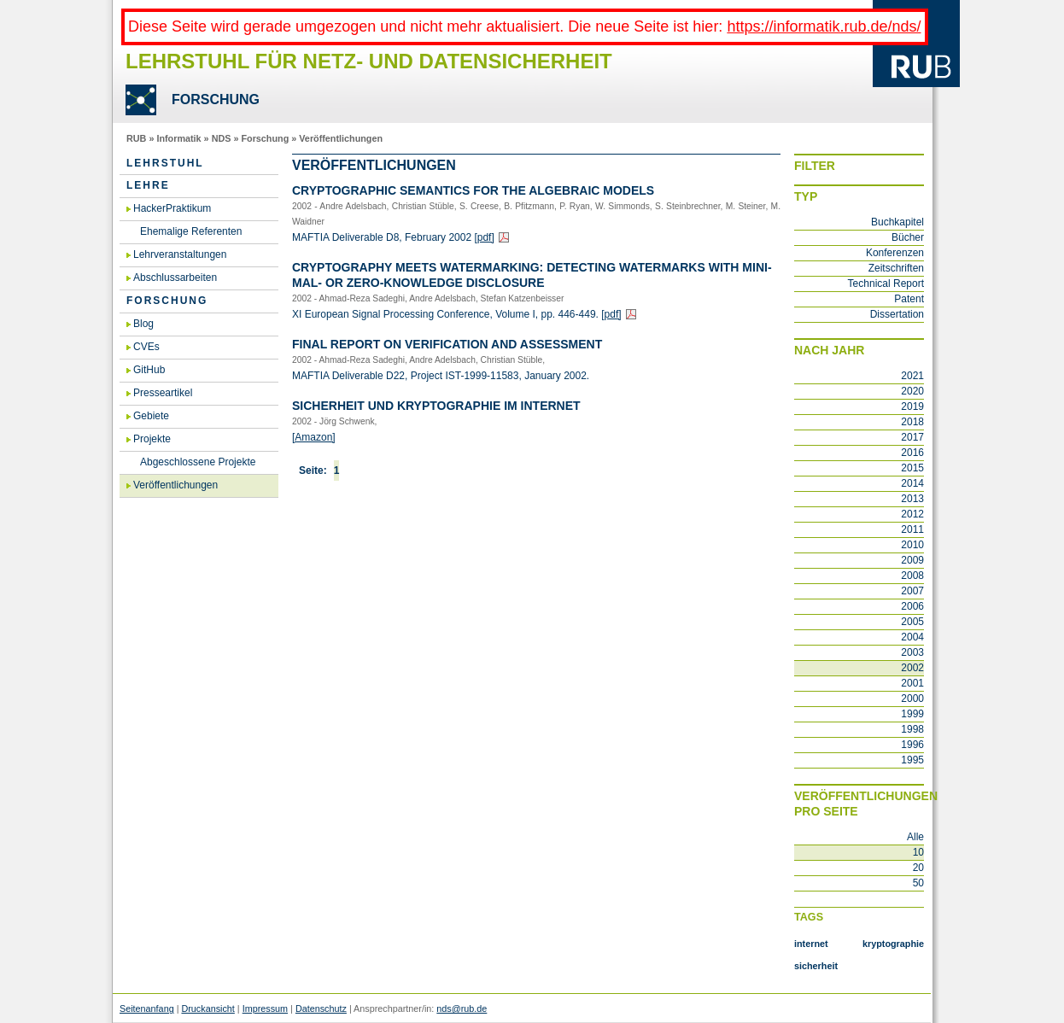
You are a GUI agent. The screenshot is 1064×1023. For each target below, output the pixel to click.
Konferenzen (895, 253)
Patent (909, 299)
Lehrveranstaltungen (179, 254)
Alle (915, 837)
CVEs (146, 347)
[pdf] (484, 237)
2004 (912, 637)
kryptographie (893, 943)
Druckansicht (207, 1008)
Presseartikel (162, 393)
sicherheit (816, 966)
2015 (912, 468)
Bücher (908, 237)
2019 (912, 406)
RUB (136, 138)
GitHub (149, 370)
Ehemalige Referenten (191, 231)
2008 (912, 576)
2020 (912, 391)
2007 (912, 591)
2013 (912, 499)
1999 (912, 714)
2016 (912, 453)
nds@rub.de (461, 1008)
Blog (143, 324)
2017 (912, 437)
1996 (912, 745)
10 (918, 852)
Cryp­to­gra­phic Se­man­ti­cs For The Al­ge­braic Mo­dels (473, 190)
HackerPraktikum (172, 208)
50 (918, 883)
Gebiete (151, 416)
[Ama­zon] (314, 437)
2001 (912, 683)
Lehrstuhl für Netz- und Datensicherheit (369, 61)
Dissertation (897, 314)
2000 (912, 698)
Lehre (148, 185)
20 (918, 868)
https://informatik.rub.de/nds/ (824, 26)
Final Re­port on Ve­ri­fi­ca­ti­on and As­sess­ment (447, 344)
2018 (912, 422)
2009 (912, 560)
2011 (912, 529)
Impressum (265, 1008)
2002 (912, 668)
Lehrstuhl (165, 163)
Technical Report (886, 283)
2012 (912, 514)
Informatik (178, 138)
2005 (912, 622)
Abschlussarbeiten (175, 278)
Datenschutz (321, 1008)
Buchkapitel (897, 222)
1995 (912, 760)
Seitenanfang (147, 1008)
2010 (912, 545)
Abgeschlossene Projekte (197, 462)
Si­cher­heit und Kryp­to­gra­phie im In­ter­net (436, 405)
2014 (912, 483)
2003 (912, 652)
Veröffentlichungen (341, 138)
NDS (221, 138)
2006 (912, 606)
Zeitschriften (896, 268)
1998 (912, 729)
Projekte (152, 439)
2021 (912, 376)
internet (811, 943)
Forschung (265, 138)
